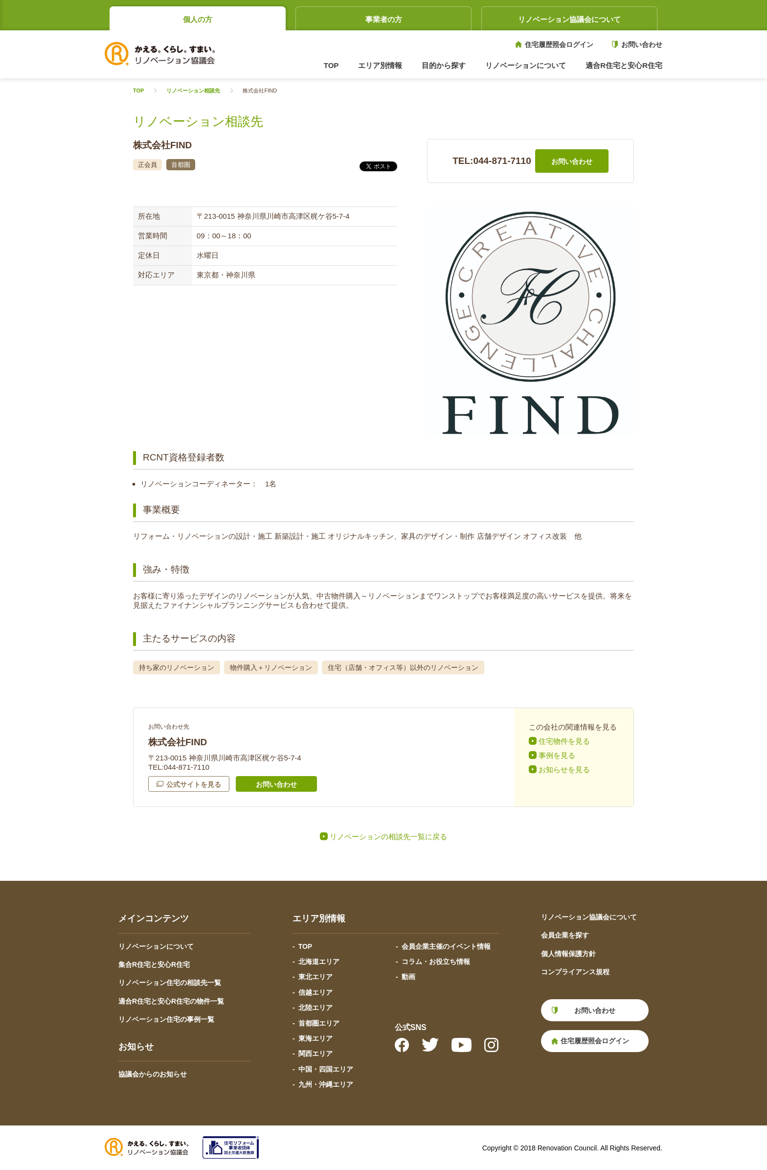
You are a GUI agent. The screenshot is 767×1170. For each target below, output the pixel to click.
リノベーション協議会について (569, 19)
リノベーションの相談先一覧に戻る (388, 836)
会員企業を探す (565, 935)
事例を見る (557, 755)
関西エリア (315, 1053)
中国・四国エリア (325, 1069)
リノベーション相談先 (193, 90)
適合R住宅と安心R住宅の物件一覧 (171, 1001)
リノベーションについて (156, 946)
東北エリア (315, 977)
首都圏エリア (318, 1023)
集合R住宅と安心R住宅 (154, 964)
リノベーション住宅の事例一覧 (166, 1019)
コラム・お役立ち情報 (436, 961)
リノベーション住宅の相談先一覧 (169, 982)
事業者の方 (383, 19)
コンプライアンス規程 (575, 972)
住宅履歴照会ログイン (559, 44)
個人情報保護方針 (568, 954)
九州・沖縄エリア (325, 1084)
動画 (408, 977)
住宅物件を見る (564, 741)
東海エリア (315, 1038)
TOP (331, 65)
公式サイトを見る (193, 784)
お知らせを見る (564, 769)
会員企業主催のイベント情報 (446, 946)
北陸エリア (315, 1007)
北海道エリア (318, 961)
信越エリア (315, 992)
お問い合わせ (641, 44)
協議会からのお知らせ (152, 1074)
